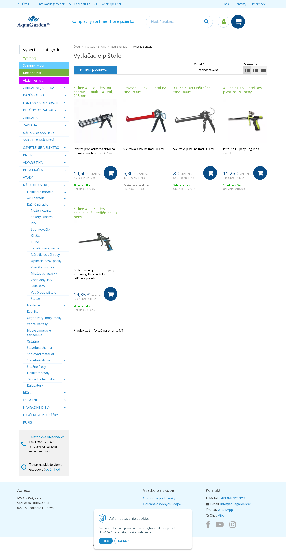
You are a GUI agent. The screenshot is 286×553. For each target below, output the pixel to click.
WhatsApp (225, 510)
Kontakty (240, 4)
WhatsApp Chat (111, 4)
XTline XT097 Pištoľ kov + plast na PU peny (244, 89)
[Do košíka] (110, 173)
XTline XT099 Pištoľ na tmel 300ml (192, 89)
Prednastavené (207, 70)
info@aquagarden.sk (52, 4)
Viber (222, 515)
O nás (225, 4)
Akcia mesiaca (33, 80)
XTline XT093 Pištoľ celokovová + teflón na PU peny (95, 213)
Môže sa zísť (32, 73)
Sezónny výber (34, 65)
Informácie (259, 4)
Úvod (25, 4)
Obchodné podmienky (159, 498)
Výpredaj (29, 58)
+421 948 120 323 (85, 4)
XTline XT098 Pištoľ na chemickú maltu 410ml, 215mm (93, 91)
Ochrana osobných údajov (162, 504)
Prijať (106, 540)
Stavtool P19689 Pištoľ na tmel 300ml (144, 89)
